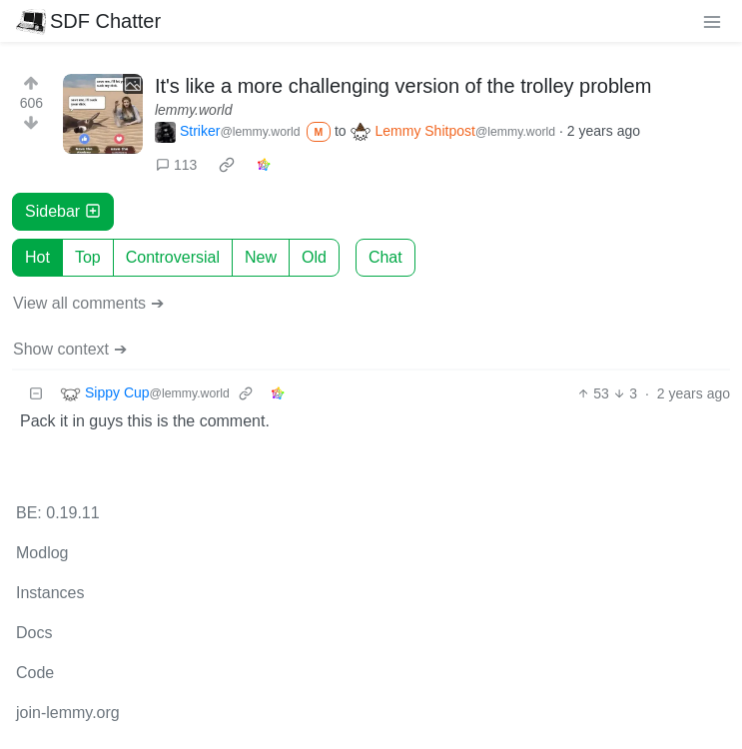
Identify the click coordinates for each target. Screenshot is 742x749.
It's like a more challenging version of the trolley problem (403, 86)
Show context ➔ (70, 349)
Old (314, 257)
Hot (37, 257)
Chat (385, 257)
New (261, 257)
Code (35, 672)
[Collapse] (36, 393)
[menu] (712, 21)
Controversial (173, 257)
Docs (34, 632)
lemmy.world (194, 110)
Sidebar (63, 211)
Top (88, 257)
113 (176, 165)
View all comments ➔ (88, 303)
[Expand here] (103, 114)
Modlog (42, 552)
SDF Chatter (88, 21)
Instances (50, 592)
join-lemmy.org (68, 712)
